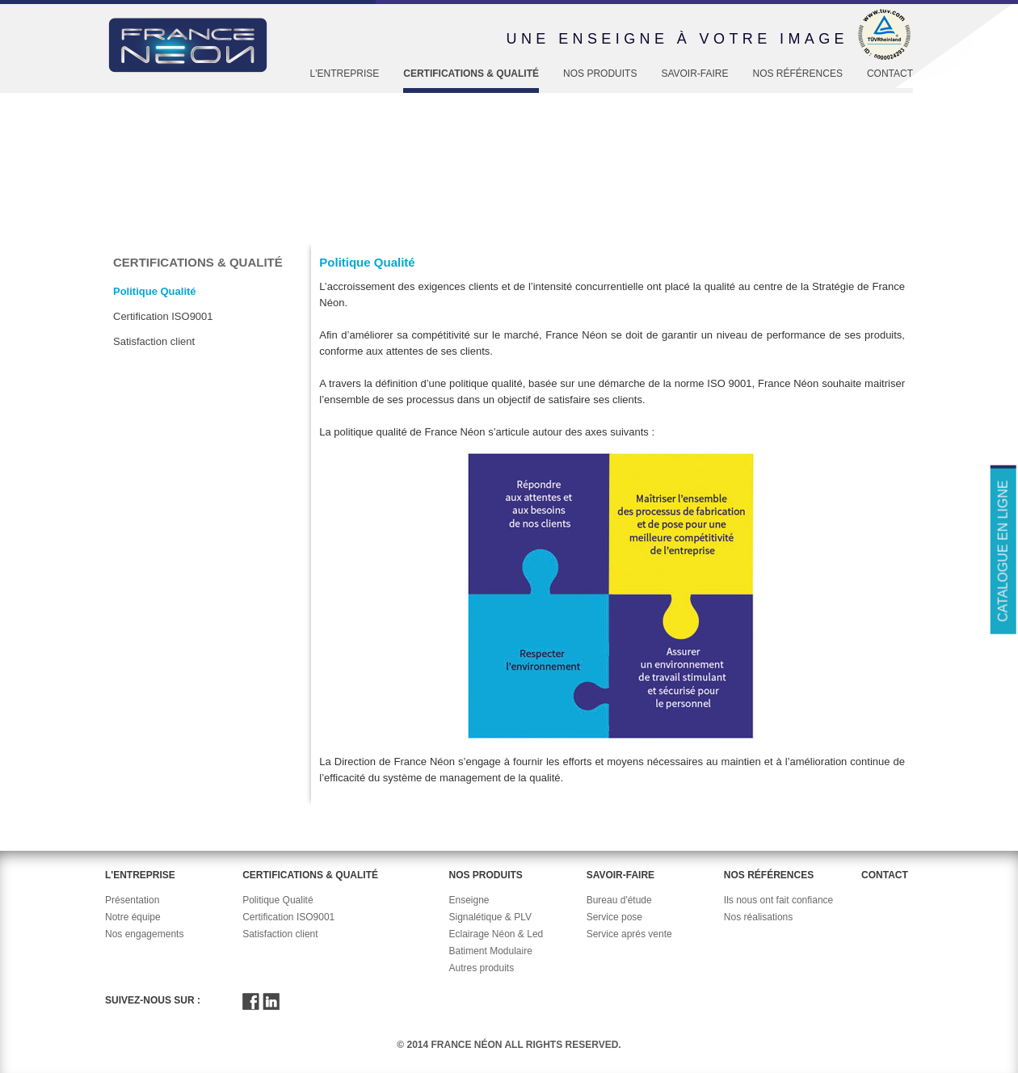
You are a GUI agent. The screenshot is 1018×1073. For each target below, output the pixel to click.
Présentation (132, 900)
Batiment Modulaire (490, 951)
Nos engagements (144, 934)
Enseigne (468, 900)
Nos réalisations (758, 917)
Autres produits (481, 968)
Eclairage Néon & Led (495, 934)
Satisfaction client (154, 341)
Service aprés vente (629, 934)
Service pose (614, 917)
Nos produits (600, 73)
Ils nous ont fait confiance (778, 900)
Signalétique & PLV (490, 917)
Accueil (130, 228)
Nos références (798, 73)
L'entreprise (345, 73)
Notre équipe (133, 917)
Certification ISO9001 (163, 316)
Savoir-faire (694, 73)
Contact (890, 73)
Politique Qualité (317, 228)
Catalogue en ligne (1002, 550)
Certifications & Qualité (471, 73)
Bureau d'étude (619, 900)
